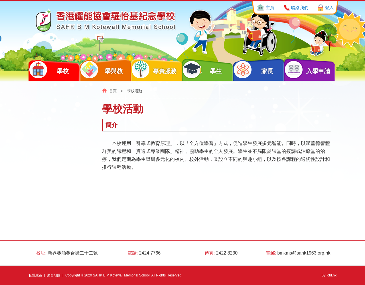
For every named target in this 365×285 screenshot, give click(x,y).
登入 (329, 7)
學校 (49, 69)
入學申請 (307, 69)
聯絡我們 (299, 7)
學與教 (101, 69)
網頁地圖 (53, 275)
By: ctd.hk (328, 275)
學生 (202, 69)
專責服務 (154, 69)
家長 (253, 69)
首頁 (113, 91)
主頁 (270, 7)
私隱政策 (35, 275)
